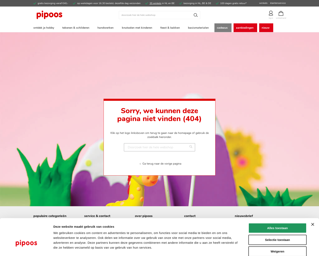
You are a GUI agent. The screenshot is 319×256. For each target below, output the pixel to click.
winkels (263, 3)
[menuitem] (44, 28)
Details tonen (219, 248)
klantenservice (278, 3)
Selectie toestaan (277, 227)
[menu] (159, 28)
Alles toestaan (277, 215)
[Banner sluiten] (312, 211)
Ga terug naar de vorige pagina (161, 164)
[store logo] (64, 15)
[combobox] (159, 15)
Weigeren (277, 238)
